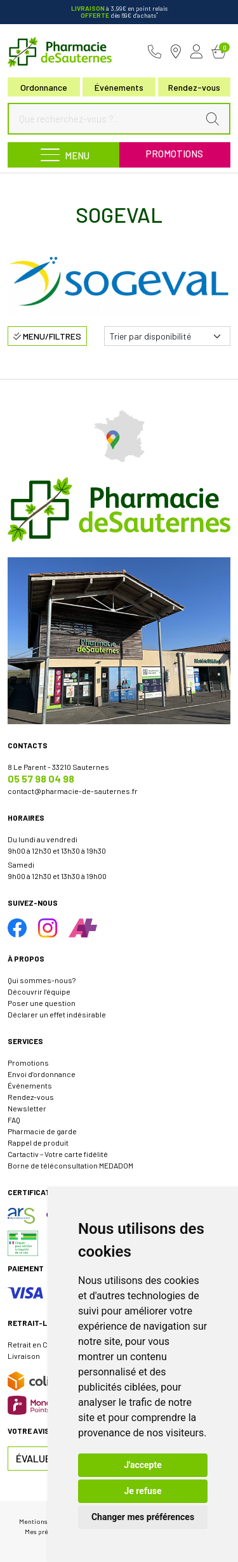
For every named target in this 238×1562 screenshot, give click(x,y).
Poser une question (42, 1002)
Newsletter (27, 1108)
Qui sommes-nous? (42, 980)
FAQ (14, 1119)
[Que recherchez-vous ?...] (106, 118)
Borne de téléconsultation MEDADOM (70, 1165)
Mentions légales (44, 1521)
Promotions (174, 153)
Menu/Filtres (47, 336)
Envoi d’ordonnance (42, 1073)
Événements (119, 87)
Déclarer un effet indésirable (57, 1014)
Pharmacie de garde (42, 1131)
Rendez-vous (31, 1096)
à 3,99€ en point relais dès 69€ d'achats (119, 11)
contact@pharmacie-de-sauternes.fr (73, 790)
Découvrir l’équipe (39, 991)
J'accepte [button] (143, 1465)
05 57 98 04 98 (41, 778)
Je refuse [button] (142, 1491)
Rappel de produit (38, 1142)
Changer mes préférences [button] (142, 1517)
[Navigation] (63, 155)
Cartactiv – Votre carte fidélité (58, 1153)
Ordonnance (43, 87)
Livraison (24, 1355)
